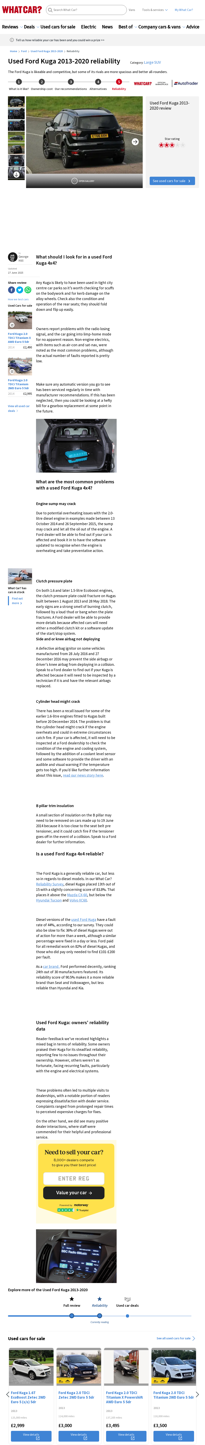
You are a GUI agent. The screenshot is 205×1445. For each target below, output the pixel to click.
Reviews (12, 27)
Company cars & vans (161, 27)
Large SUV (152, 62)
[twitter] (19, 290)
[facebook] (11, 290)
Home (13, 51)
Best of (127, 27)
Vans (132, 10)
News (109, 27)
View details (31, 1436)
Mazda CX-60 (77, 894)
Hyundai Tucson (49, 900)
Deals (31, 27)
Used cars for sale (60, 27)
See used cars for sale (172, 180)
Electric (91, 27)
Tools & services (153, 10)
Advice (195, 27)
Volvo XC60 (78, 900)
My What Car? (184, 10)
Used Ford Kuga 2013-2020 (47, 51)
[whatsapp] (27, 290)
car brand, (51, 966)
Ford (24, 51)
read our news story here (83, 775)
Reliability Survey (49, 884)
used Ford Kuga (83, 919)
